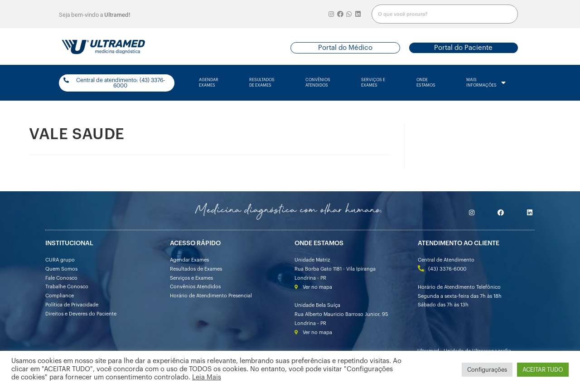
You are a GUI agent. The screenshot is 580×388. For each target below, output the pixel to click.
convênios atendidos (317, 82)
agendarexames (208, 82)
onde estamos (425, 82)
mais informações (486, 83)
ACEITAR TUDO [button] (542, 370)
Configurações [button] (487, 370)
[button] (345, 47)
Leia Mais (206, 377)
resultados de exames (262, 82)
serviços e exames (373, 82)
